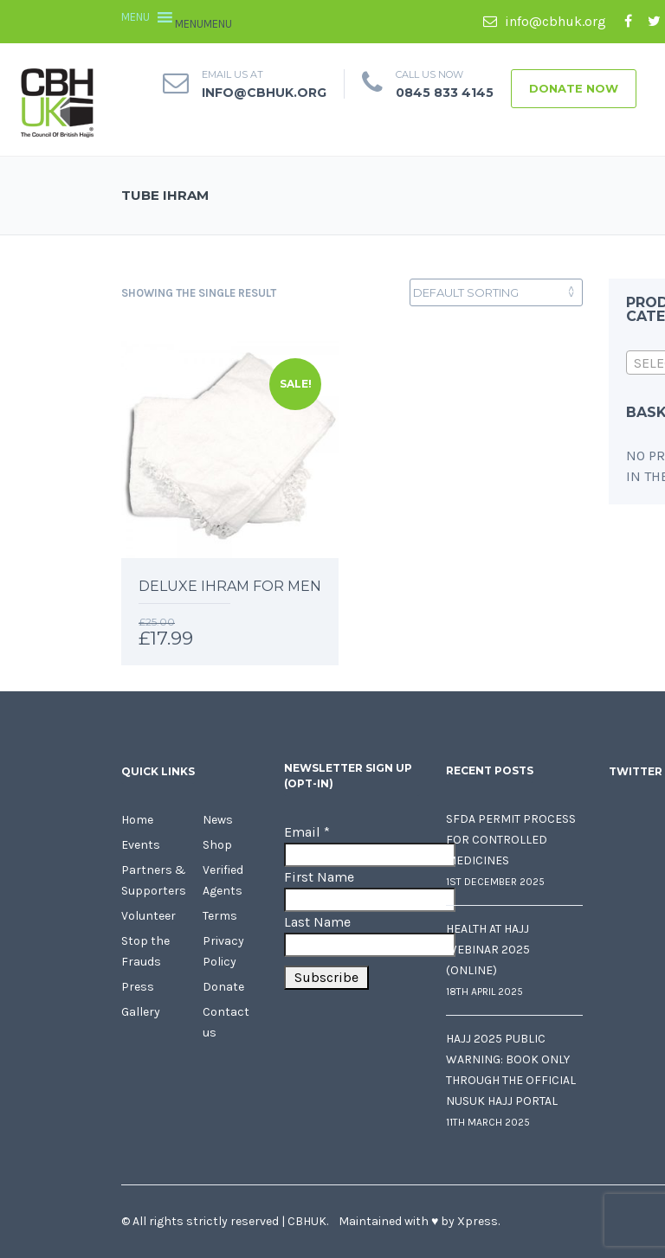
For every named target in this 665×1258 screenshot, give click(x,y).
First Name (319, 877)
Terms (220, 915)
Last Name (317, 922)
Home (137, 819)
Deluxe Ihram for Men (230, 586)
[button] (203, 23)
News (218, 819)
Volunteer (148, 915)
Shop (217, 845)
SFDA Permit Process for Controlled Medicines (511, 840)
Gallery (140, 1011)
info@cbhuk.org (544, 21)
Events (140, 845)
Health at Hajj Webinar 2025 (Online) (488, 949)
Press (137, 986)
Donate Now (573, 88)
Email (307, 832)
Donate (223, 986)
